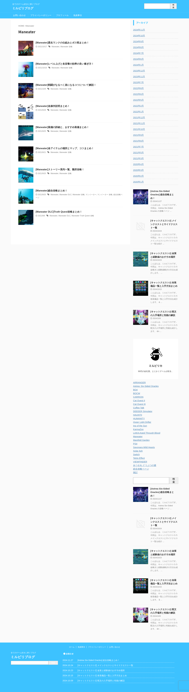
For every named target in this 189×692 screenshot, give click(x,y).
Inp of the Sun (139, 420)
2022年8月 (138, 88)
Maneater (55, 47)
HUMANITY (138, 413)
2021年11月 (138, 123)
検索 (173, 6)
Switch (136, 449)
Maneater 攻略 (66, 47)
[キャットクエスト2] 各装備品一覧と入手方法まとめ (102, 665)
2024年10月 (138, 35)
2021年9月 (138, 135)
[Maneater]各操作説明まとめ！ (52, 106)
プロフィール (62, 15)
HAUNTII (137, 410)
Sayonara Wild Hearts (143, 442)
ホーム (72, 637)
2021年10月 (138, 129)
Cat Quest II (138, 395)
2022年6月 (138, 94)
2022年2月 (138, 106)
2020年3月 (138, 170)
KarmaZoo (138, 424)
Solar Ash (137, 445)
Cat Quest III (139, 399)
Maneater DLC (65, 195)
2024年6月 (138, 59)
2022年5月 (138, 100)
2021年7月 (138, 147)
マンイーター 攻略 (103, 195)
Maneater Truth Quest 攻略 (82, 216)
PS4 (135, 438)
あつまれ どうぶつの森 (144, 460)
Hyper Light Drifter (141, 417)
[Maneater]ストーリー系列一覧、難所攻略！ (60, 169)
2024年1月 (138, 65)
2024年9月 (138, 41)
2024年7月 (138, 53)
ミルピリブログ (22, 8)
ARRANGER (139, 377)
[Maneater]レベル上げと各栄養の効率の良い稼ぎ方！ (64, 64)
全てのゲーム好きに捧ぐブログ (23, 642)
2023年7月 (138, 82)
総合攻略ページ (140, 463)
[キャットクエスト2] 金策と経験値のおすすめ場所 (101, 660)
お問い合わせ (19, 15)
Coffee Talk (138, 402)
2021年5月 (138, 152)
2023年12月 (138, 71)
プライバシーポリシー (40, 15)
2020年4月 (138, 164)
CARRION (138, 392)
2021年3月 (138, 158)
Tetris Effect (138, 453)
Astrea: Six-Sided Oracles (145, 381)
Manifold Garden (141, 435)
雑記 (135, 467)
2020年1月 (138, 182)
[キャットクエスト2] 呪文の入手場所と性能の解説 (101, 670)
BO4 (135, 384)
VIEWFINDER (139, 456)
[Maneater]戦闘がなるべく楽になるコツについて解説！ (66, 85)
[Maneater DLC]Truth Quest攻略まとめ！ (58, 211)
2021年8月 (138, 141)
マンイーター (90, 195)
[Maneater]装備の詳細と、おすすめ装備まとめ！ (62, 127)
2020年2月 (138, 176)
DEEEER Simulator (142, 406)
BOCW (136, 388)
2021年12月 (138, 117)
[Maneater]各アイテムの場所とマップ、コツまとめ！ (64, 148)
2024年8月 (138, 47)
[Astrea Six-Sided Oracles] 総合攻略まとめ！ (99, 650)
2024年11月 (138, 30)
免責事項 (77, 15)
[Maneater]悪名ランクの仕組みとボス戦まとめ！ (62, 42)
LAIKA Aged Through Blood (146, 428)
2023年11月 (138, 76)
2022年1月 (138, 111)
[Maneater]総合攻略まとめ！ (51, 190)
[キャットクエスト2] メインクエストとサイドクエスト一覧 (164, 220)
